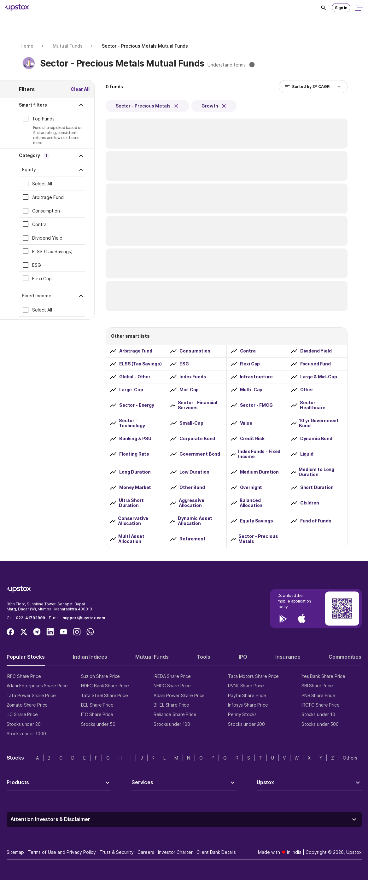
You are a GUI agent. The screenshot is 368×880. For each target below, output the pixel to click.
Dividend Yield (47, 238)
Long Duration (135, 472)
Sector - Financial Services (197, 405)
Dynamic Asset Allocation (195, 521)
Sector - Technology (132, 423)
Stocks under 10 (318, 714)
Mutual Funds (68, 46)
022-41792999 (30, 617)
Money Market (135, 487)
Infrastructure (256, 376)
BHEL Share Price (171, 705)
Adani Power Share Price (179, 695)
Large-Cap (131, 389)
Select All (42, 183)
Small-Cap (191, 423)
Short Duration (317, 487)
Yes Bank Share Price (323, 676)
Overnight (251, 487)
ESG (36, 265)
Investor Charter (175, 852)
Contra (39, 224)
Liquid (306, 454)
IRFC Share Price (24, 676)
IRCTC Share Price (320, 705)
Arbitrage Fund (48, 197)
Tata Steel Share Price (104, 695)
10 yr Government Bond (319, 423)
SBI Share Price (317, 685)
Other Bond (192, 487)
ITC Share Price (97, 714)
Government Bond (199, 454)
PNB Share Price (318, 695)
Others (350, 758)
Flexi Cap (42, 278)
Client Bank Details (216, 852)
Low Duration (194, 472)
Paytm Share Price (247, 695)
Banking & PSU (135, 438)
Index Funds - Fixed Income (259, 454)
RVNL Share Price (246, 685)
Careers (145, 852)
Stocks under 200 (246, 724)
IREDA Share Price (172, 676)
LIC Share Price (22, 714)
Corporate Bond (197, 438)
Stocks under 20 (24, 724)
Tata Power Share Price (31, 695)
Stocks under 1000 (26, 733)
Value (246, 423)
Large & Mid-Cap (318, 376)
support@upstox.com (84, 617)
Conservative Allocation (133, 521)
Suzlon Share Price (100, 676)
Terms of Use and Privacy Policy (62, 852)
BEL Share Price (97, 705)
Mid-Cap (189, 389)
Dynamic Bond (316, 438)
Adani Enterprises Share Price (37, 685)
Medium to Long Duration (316, 472)
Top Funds (43, 118)
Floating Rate (134, 454)
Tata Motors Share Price (253, 676)
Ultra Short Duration (131, 503)
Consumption (46, 210)
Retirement (192, 538)
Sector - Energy (136, 405)
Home (26, 46)
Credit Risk (252, 438)
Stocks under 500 (320, 724)
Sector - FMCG (256, 405)
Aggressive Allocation (191, 503)
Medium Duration (259, 472)
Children (309, 502)
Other (306, 389)
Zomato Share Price (27, 705)
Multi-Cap (251, 389)
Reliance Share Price (175, 714)
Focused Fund (315, 363)
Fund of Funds (315, 520)
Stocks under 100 (172, 724)
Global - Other (134, 376)
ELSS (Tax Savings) (52, 251)
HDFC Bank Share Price (105, 685)
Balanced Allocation (251, 503)
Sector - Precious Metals (258, 539)
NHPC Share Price (172, 685)
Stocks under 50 (98, 724)
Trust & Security (117, 852)
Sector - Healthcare (312, 405)
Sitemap (15, 852)
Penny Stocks (242, 714)
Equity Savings (256, 520)
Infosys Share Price (248, 705)
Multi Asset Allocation (131, 539)
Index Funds (192, 376)
